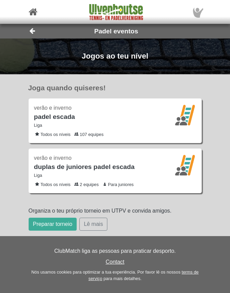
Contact (115, 262)
